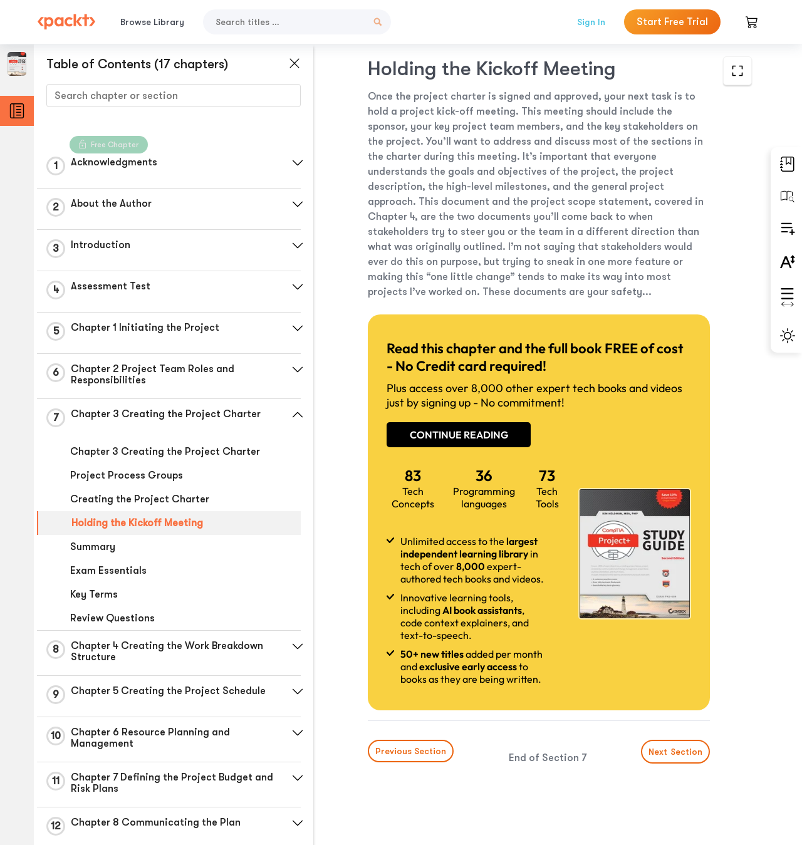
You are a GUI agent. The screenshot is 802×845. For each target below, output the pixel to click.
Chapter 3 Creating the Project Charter (165, 451)
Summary (92, 546)
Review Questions (112, 618)
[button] (297, 163)
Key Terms (94, 594)
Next (675, 752)
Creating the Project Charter (139, 499)
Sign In (591, 22)
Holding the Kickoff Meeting (137, 523)
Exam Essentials (108, 570)
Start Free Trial (672, 22)
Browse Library (152, 22)
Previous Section (410, 751)
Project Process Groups (126, 475)
